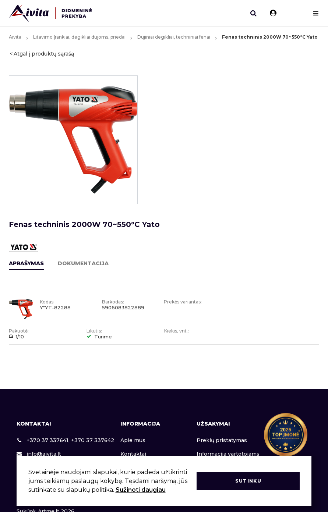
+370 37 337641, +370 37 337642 (65, 440)
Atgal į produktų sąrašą (44, 53)
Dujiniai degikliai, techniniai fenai (173, 37)
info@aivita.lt (39, 454)
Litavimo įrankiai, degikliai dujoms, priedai (79, 37)
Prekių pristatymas (222, 440)
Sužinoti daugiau (141, 489)
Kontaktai (133, 454)
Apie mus (132, 440)
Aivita (15, 37)
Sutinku (248, 481)
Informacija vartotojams (228, 454)
